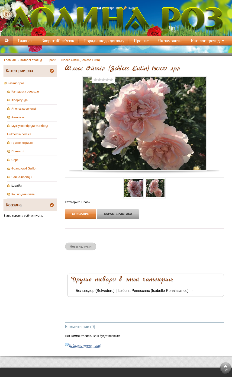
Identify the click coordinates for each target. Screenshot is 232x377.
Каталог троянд (206, 41)
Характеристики (118, 214)
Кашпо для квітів (23, 194)
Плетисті (17, 151)
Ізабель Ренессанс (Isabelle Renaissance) (153, 291)
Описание (80, 214)
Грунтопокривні (22, 142)
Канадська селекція (25, 91)
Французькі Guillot (23, 168)
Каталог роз (16, 83)
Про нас (141, 40)
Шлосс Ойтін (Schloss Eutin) (80, 60)
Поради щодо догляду (104, 40)
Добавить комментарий (85, 345)
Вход (131, 8)
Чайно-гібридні (21, 177)
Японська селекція (24, 108)
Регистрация (110, 8)
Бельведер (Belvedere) (95, 291)
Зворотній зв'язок (58, 40)
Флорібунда (19, 100)
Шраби (51, 60)
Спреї (15, 160)
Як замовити (170, 40)
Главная (10, 60)
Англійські (18, 117)
